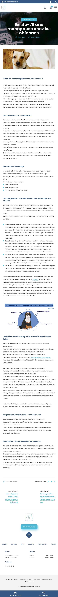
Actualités (31, 544)
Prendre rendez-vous (29, 527)
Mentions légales (29, 582)
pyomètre (35, 279)
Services (14, 544)
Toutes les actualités (29, 14)
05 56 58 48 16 (9, 566)
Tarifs (22, 544)
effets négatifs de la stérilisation (40, 357)
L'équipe (4, 544)
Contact (53, 544)
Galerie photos (43, 544)
